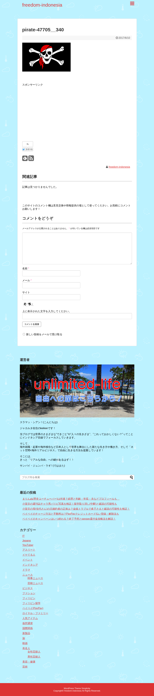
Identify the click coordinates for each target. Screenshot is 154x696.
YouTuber (27, 545)
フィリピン (28, 598)
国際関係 (27, 628)
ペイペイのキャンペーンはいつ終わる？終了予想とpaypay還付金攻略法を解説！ (69, 518)
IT (23, 536)
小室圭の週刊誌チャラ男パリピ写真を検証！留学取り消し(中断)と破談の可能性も (69, 503)
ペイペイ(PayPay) (32, 608)
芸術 (25, 666)
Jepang (26, 540)
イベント (27, 559)
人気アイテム (30, 618)
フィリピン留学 (31, 603)
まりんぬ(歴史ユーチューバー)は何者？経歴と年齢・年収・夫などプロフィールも (71, 498)
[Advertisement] (49, 112)
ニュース (27, 574)
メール (27, 280)
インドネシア (30, 564)
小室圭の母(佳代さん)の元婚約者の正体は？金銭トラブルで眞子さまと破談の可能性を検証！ (76, 508)
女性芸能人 (34, 651)
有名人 (26, 648)
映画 (25, 643)
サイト (26, 292)
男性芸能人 (34, 656)
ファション (28, 593)
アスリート (28, 549)
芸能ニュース (35, 583)
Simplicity (85, 688)
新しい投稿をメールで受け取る (44, 334)
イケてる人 (28, 554)
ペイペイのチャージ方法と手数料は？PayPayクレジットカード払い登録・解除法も (70, 513)
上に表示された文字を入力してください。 (46, 311)
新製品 (26, 633)
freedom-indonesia (42, 5)
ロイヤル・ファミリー (35, 613)
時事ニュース (35, 578)
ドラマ (26, 569)
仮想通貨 (27, 623)
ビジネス (27, 588)
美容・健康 (28, 661)
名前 (25, 268)
